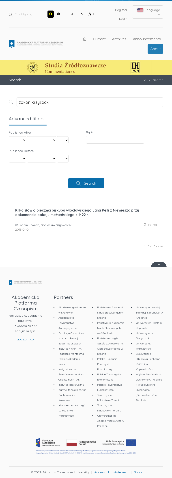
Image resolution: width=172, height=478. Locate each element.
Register (121, 10)
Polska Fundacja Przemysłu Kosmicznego (107, 364)
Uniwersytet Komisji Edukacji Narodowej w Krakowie (149, 312)
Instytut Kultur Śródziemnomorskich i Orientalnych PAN (72, 374)
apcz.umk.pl (25, 339)
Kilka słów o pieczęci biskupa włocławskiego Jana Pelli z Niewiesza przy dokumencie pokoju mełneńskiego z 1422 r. (77, 212)
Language (148, 12)
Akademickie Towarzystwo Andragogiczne (67, 323)
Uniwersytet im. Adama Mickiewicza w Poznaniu (110, 421)
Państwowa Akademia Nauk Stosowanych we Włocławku (110, 328)
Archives (119, 38)
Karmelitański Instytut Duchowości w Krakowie (72, 395)
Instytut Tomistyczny (71, 384)
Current (99, 38)
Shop (138, 472)
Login (123, 19)
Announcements (147, 38)
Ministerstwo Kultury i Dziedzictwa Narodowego (71, 410)
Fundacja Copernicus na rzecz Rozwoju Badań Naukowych (71, 338)
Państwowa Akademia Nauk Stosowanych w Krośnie (110, 312)
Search (90, 183)
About (155, 48)
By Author (93, 132)
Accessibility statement (111, 472)
